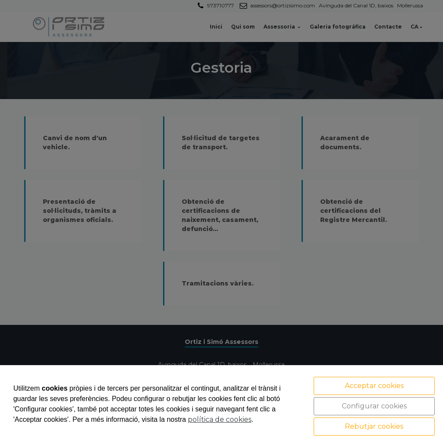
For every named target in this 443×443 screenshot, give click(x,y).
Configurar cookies (374, 406)
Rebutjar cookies (374, 426)
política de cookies (219, 419)
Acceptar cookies (374, 386)
